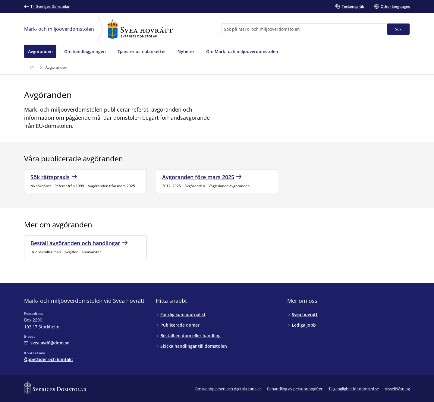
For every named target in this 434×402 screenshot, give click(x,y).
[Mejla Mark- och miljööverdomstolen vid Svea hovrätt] (46, 342)
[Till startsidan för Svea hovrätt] (31, 67)
